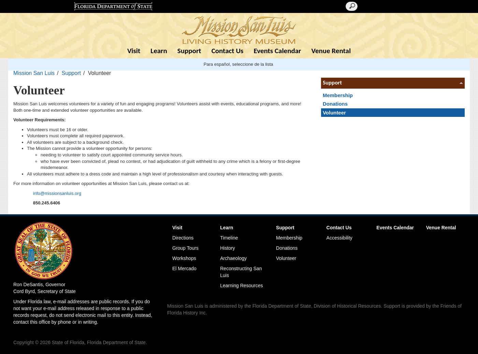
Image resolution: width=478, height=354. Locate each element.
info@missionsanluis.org (57, 193)
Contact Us (228, 50)
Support (189, 50)
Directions (182, 238)
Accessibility (339, 238)
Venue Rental (331, 50)
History (227, 248)
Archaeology (233, 258)
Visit (133, 50)
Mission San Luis (34, 73)
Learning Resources (241, 285)
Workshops (184, 258)
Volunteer (334, 113)
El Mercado (184, 268)
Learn (158, 50)
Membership (338, 95)
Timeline (229, 238)
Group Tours (185, 248)
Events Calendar (277, 50)
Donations (335, 104)
